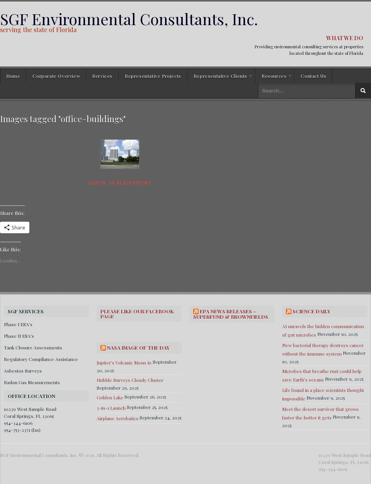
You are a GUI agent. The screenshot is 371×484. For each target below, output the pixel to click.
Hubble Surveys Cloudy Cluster (130, 380)
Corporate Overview (56, 76)
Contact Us (313, 76)
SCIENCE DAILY (311, 311)
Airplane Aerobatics (117, 418)
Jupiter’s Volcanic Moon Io (124, 362)
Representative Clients (220, 77)
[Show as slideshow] (119, 182)
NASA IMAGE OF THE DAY (138, 347)
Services (102, 76)
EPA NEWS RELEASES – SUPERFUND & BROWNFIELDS (230, 314)
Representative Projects (153, 76)
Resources (274, 77)
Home (13, 76)
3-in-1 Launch (111, 408)
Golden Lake (110, 397)
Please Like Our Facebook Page (137, 314)
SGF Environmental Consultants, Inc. (129, 19)
